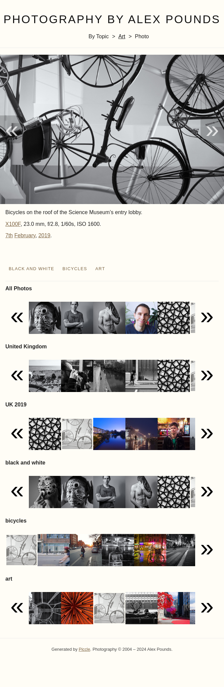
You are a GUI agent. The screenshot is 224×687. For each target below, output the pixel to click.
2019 (44, 235)
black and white (31, 268)
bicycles (74, 268)
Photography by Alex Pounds (111, 19)
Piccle (84, 649)
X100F (12, 224)
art (121, 36)
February (25, 235)
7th (9, 235)
